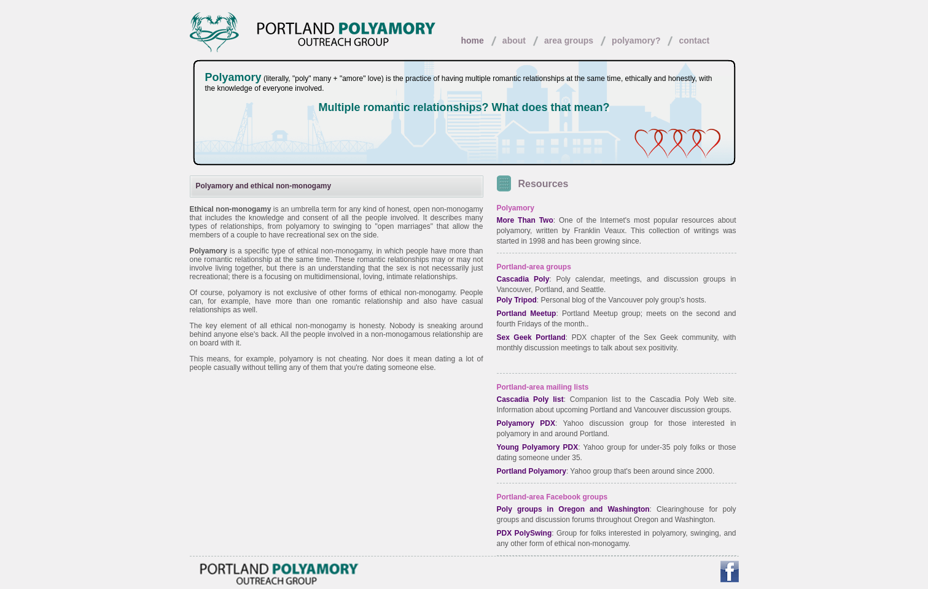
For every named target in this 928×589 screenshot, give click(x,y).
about (514, 40)
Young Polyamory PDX (538, 447)
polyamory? (636, 40)
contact (694, 40)
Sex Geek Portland (531, 337)
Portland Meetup (526, 313)
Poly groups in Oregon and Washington (573, 509)
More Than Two (525, 220)
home (472, 40)
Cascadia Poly (523, 279)
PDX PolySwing (524, 533)
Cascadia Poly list (530, 399)
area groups (568, 40)
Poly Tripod (517, 300)
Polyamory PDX (526, 423)
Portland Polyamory (531, 471)
